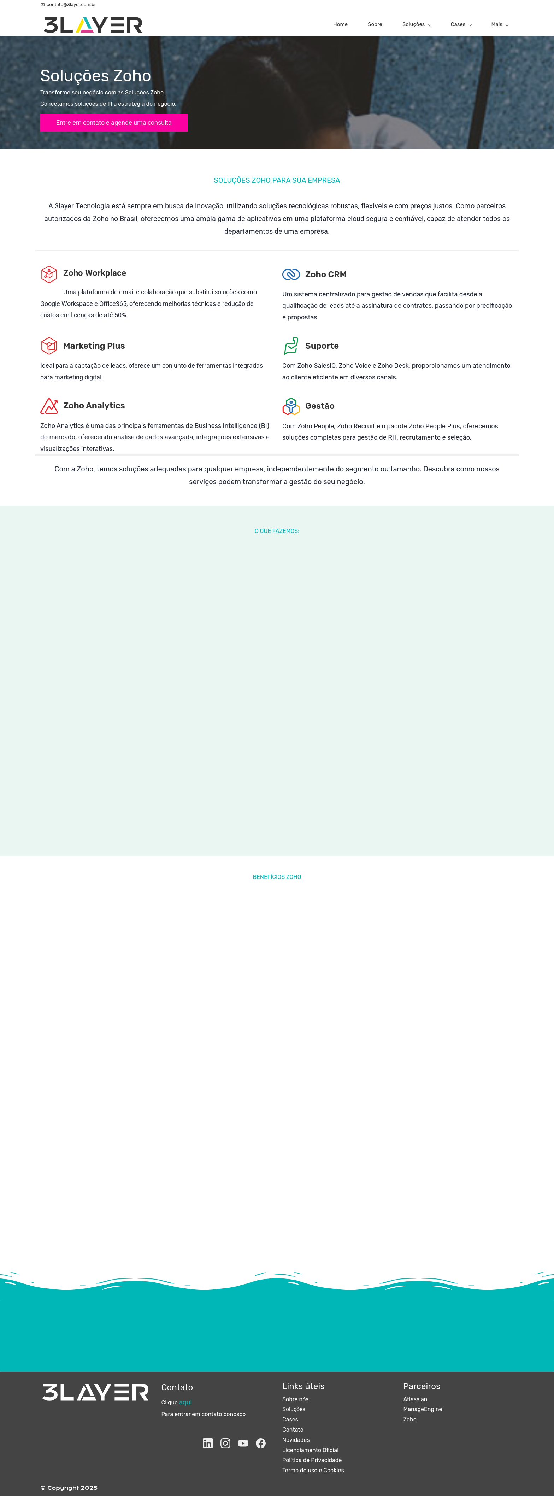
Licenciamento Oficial (310, 1450)
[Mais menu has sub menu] (500, 24)
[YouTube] (243, 1443)
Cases (290, 1419)
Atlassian (415, 1399)
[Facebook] (261, 1443)
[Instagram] (225, 1443)
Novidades (296, 1440)
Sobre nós (295, 1399)
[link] (49, 270)
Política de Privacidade (312, 1460)
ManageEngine (422, 1409)
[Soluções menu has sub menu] (416, 24)
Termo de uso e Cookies (313, 1470)
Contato (292, 1429)
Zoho (410, 1419)
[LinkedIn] (208, 1443)
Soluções (293, 1409)
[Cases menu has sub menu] (461, 24)
